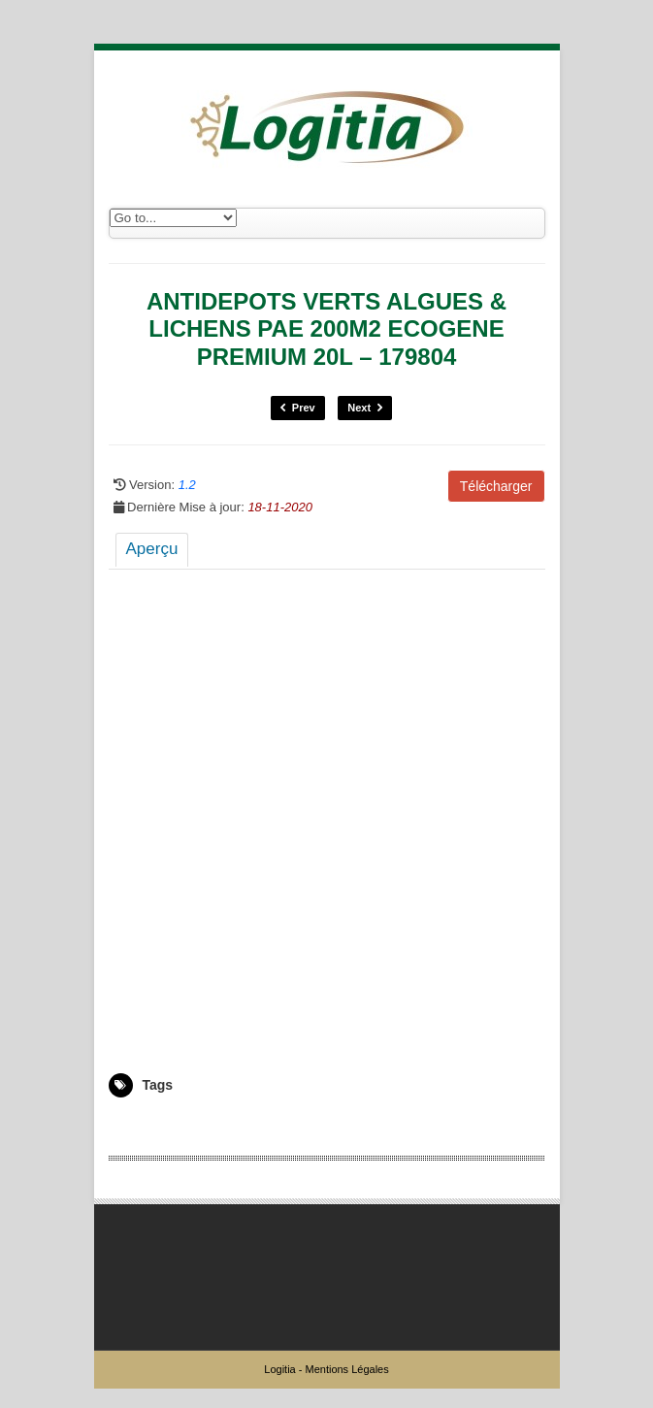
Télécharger (496, 486)
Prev (297, 408)
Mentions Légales (346, 1369)
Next (364, 408)
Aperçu (152, 549)
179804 (128, 1125)
